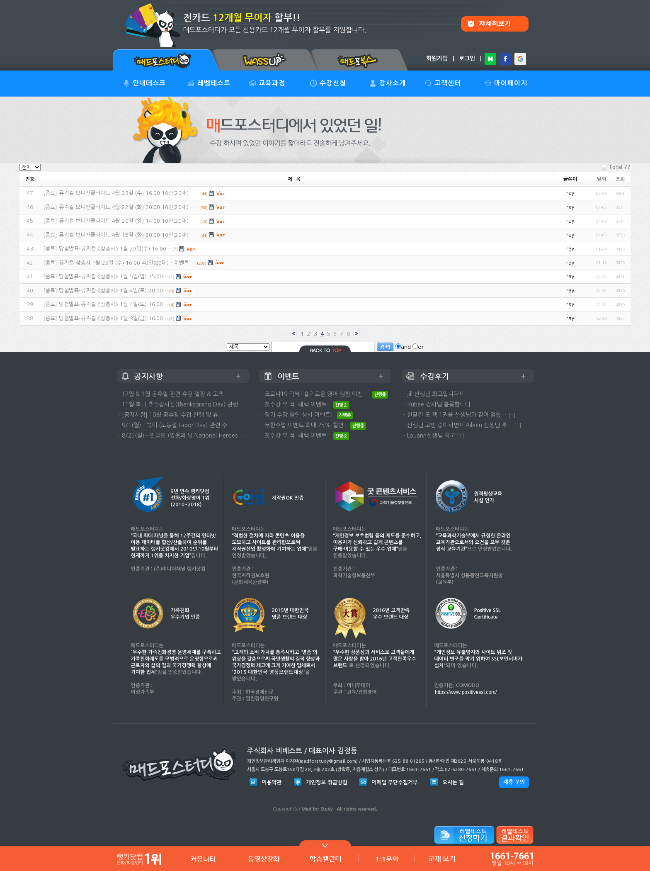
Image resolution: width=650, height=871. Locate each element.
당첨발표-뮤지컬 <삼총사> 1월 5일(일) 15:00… (113, 276)
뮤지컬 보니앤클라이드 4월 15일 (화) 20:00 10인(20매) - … (129, 235)
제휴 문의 (514, 782)
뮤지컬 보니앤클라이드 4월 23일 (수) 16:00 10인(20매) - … (129, 193)
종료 (50, 193)
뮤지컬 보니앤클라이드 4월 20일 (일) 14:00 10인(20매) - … (129, 221)
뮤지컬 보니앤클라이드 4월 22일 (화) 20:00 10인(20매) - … (129, 207)
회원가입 (437, 58)
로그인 (467, 58)
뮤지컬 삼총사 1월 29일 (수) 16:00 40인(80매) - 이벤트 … (127, 262)
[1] (512, 415)
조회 (620, 179)
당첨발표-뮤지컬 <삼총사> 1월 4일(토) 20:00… (113, 290)
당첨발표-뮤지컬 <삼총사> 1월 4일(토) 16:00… (113, 304)
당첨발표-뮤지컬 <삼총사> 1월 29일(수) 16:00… (115, 248)
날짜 (601, 179)
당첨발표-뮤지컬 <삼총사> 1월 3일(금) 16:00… (113, 318)
